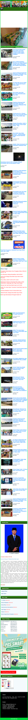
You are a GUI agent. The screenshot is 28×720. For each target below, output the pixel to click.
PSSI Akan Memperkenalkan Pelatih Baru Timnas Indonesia (20, 202)
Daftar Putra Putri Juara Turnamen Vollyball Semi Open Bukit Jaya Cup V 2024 (20, 232)
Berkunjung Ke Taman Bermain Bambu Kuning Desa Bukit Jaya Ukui (19, 378)
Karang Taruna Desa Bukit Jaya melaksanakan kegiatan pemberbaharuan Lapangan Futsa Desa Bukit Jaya (20, 399)
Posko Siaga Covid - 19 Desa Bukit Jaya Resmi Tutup (20, 470)
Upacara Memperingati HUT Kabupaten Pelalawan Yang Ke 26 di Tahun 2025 (20, 74)
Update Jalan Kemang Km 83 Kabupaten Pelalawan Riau (20, 145)
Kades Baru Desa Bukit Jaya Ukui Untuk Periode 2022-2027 (20, 490)
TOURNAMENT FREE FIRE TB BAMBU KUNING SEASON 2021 (19, 460)
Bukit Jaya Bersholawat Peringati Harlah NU (19, 313)
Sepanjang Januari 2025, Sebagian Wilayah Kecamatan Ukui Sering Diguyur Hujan (11, 162)
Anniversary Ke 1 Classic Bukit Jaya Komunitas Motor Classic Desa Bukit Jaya (20, 114)
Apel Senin (3, 593)
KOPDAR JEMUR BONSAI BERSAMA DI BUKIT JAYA (19, 340)
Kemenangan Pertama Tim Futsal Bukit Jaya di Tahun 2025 (19, 183)
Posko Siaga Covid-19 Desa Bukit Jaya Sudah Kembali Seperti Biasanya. (20, 431)
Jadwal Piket (4, 591)
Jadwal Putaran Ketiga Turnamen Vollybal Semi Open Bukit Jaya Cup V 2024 (20, 260)
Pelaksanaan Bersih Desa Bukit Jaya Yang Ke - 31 (19, 322)
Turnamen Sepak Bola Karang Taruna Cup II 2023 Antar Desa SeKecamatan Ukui (19, 479)
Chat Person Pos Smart (8, 672)
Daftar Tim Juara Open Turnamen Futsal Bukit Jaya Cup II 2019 (20, 331)
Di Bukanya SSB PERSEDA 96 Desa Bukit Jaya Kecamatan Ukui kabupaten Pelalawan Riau (20, 172)
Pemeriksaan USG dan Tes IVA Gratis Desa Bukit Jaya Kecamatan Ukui (19, 410)
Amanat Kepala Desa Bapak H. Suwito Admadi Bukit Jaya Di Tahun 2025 (20, 212)
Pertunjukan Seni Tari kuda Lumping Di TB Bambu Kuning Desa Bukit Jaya (19, 193)
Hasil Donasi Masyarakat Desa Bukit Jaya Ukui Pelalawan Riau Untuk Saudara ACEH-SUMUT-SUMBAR (19, 52)
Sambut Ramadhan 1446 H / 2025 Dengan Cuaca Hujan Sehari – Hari (20, 124)
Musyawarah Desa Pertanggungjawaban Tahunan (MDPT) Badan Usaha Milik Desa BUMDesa (20, 388)
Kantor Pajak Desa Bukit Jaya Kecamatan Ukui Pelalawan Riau (19, 368)
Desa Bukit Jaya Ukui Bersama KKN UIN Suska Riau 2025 (19, 94)
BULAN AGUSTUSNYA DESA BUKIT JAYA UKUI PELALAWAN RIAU (20, 350)
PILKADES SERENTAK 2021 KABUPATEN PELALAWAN (20, 359)
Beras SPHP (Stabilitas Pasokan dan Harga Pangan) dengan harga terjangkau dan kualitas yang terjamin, (20, 63)
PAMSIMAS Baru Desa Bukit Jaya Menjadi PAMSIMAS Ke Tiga (20, 222)
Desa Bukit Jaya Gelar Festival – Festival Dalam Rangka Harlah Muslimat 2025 (19, 135)
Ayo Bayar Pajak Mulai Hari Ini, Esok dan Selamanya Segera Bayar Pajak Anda (19, 441)
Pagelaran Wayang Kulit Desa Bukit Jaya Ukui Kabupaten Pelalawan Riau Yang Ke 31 (19, 104)
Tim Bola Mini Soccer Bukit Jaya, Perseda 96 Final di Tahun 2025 (19, 84)
